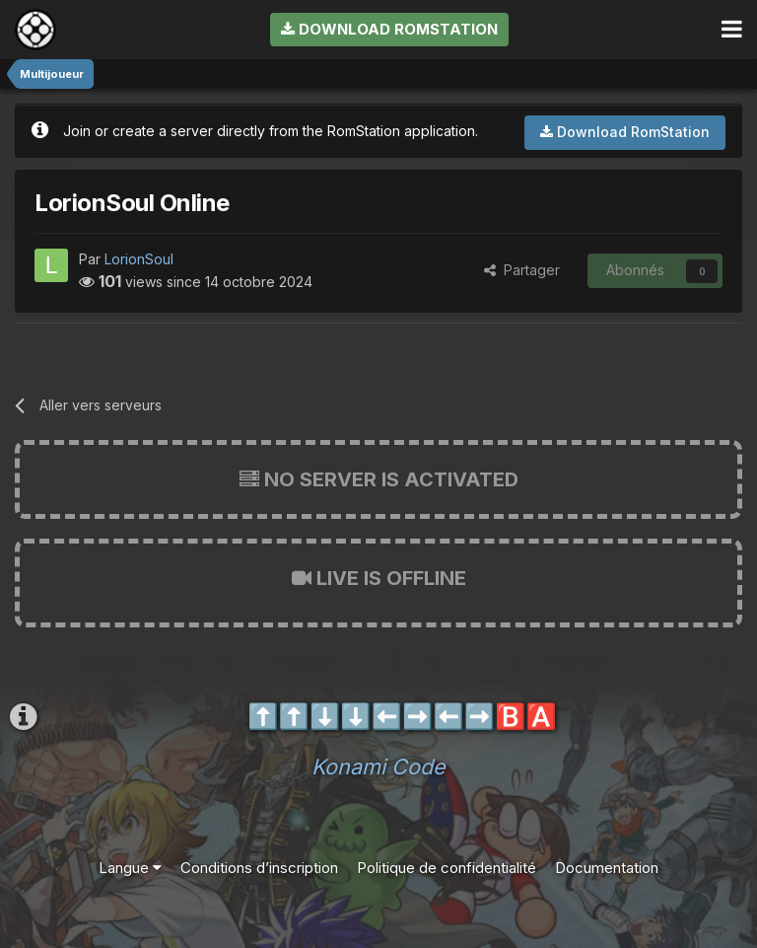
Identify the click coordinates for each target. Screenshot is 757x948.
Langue (130, 867)
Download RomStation (389, 29)
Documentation (606, 867)
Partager (522, 269)
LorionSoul (138, 259)
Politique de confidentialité (446, 867)
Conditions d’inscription (259, 867)
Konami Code (378, 766)
